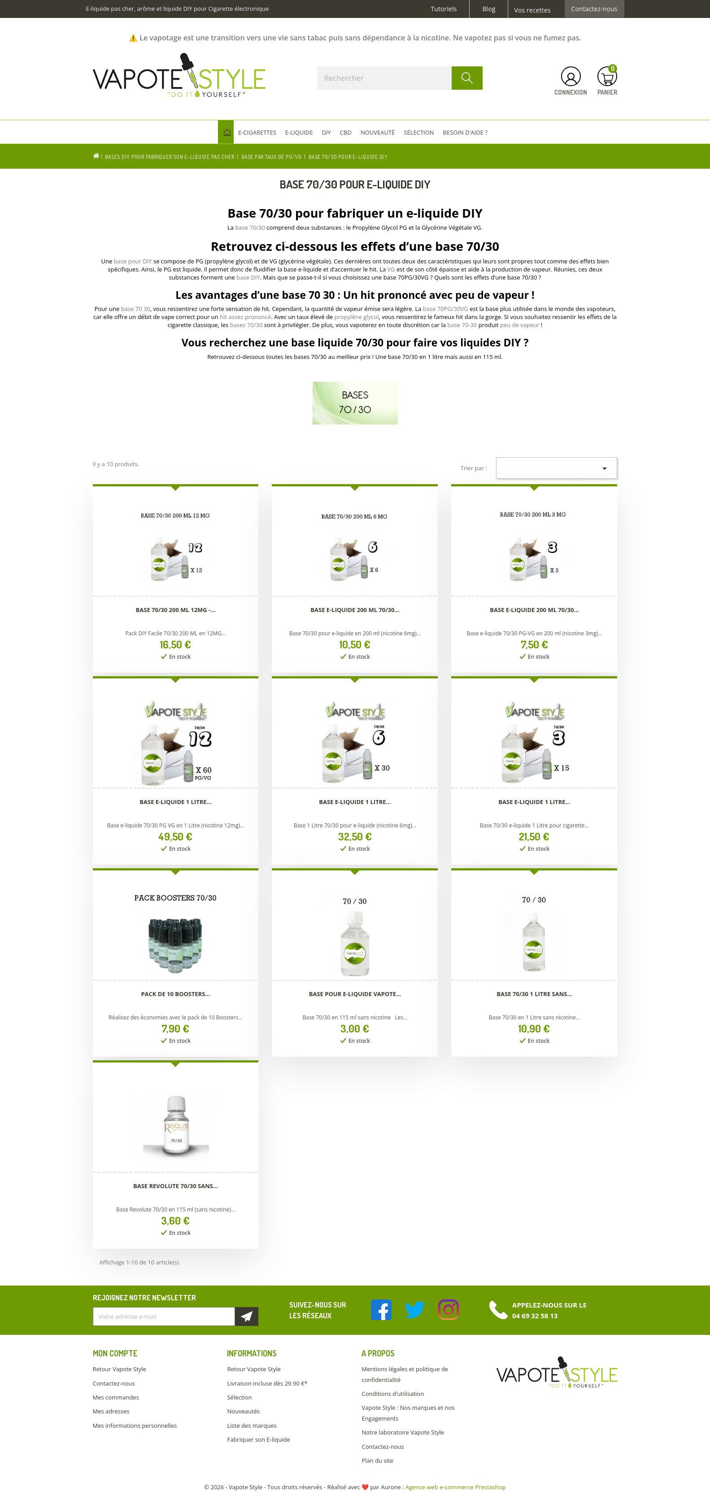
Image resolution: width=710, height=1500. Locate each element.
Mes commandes (116, 1397)
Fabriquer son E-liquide (258, 1439)
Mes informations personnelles (135, 1425)
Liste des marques (251, 1425)
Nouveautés (243, 1411)
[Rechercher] (400, 78)
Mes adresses (111, 1411)
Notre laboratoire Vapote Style (403, 1432)
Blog (488, 9)
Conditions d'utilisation (393, 1394)
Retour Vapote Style (119, 1369)
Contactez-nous (594, 9)
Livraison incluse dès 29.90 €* (267, 1383)
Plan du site (377, 1460)
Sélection (239, 1397)
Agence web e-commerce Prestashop (455, 1487)
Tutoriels (444, 9)
